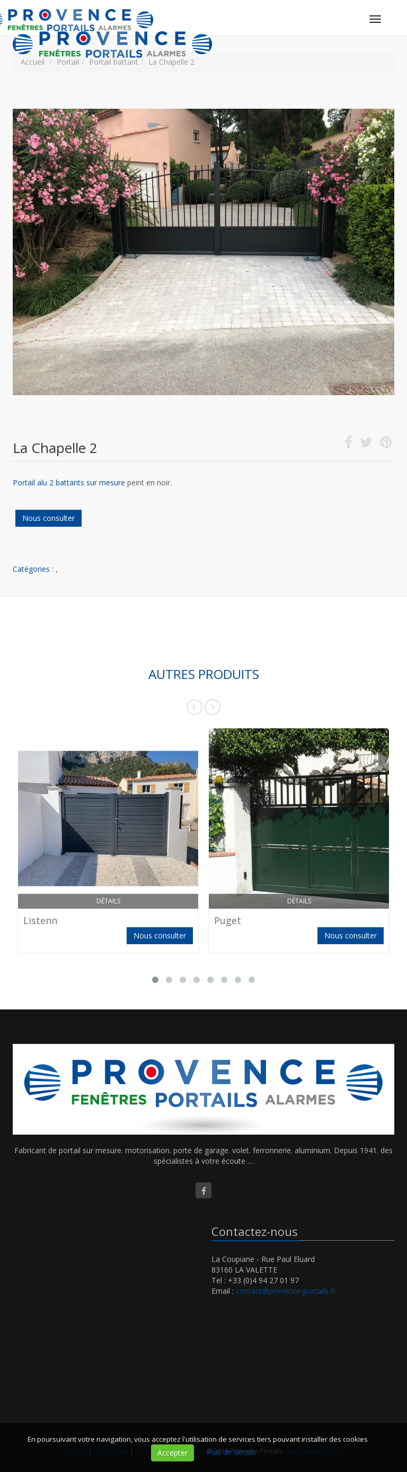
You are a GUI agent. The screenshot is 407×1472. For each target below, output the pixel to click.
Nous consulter (48, 518)
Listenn (40, 920)
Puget (227, 920)
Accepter (172, 1453)
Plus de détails (231, 1452)
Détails (108, 900)
